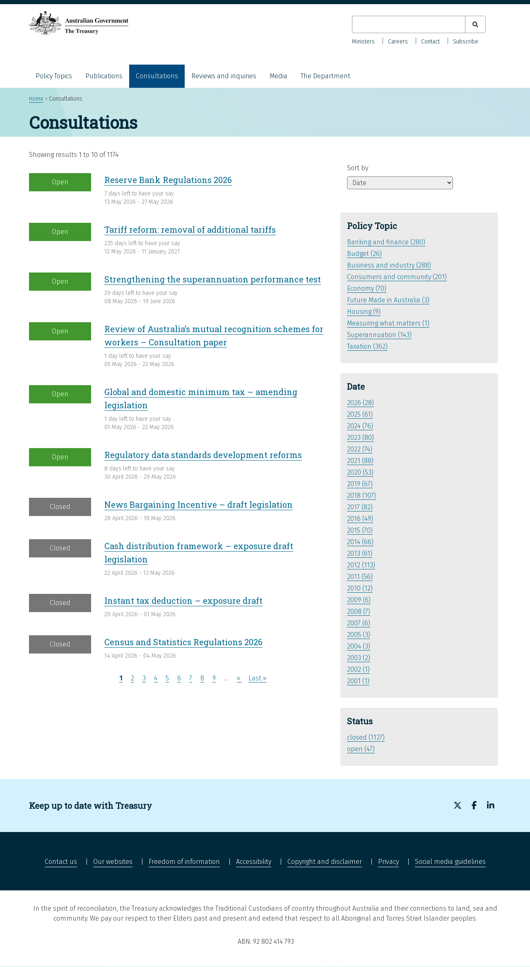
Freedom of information (184, 862)
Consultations (157, 76)
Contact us (61, 862)
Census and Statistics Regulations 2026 (183, 642)
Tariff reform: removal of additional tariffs (190, 229)
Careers (398, 41)
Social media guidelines (450, 862)
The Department (325, 76)
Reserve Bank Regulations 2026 (168, 179)
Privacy (388, 862)
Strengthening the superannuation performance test (212, 279)
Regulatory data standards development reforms (203, 454)
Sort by (357, 168)
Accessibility (253, 862)
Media (278, 76)
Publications (104, 76)
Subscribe (465, 41)
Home (36, 98)
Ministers (363, 41)
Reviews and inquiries (223, 76)
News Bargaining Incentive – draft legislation (198, 504)
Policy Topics (54, 76)
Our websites (112, 862)
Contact (430, 41)
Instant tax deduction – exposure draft (183, 600)
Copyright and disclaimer (324, 862)
